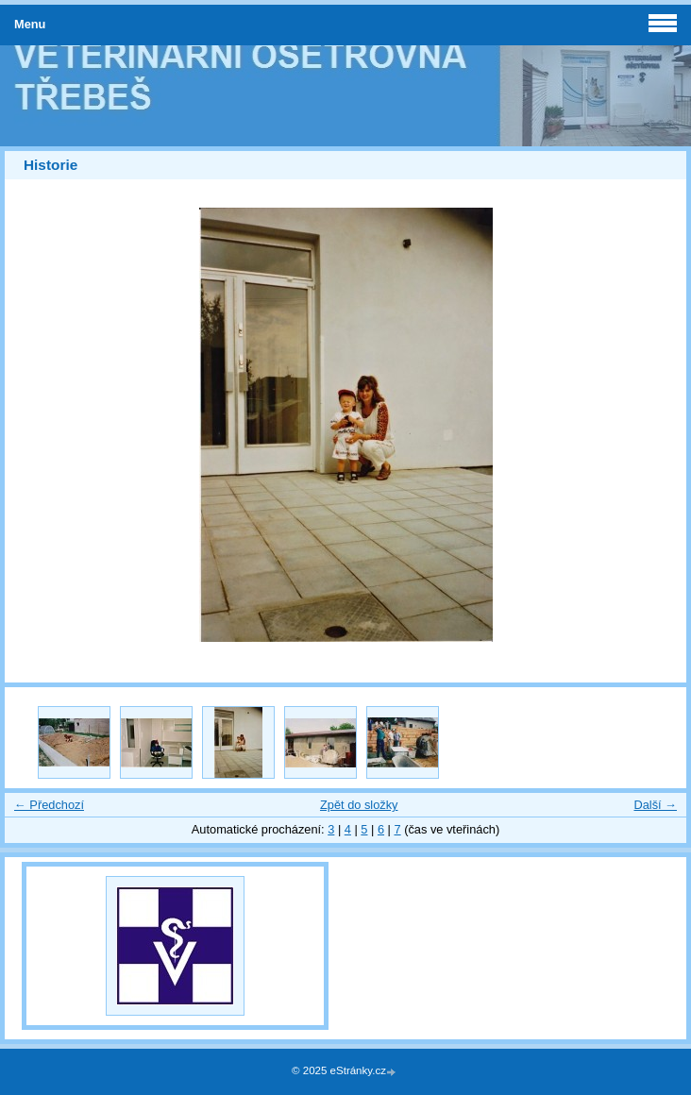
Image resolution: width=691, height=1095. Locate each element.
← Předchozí (49, 805)
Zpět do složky (359, 805)
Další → (655, 805)
